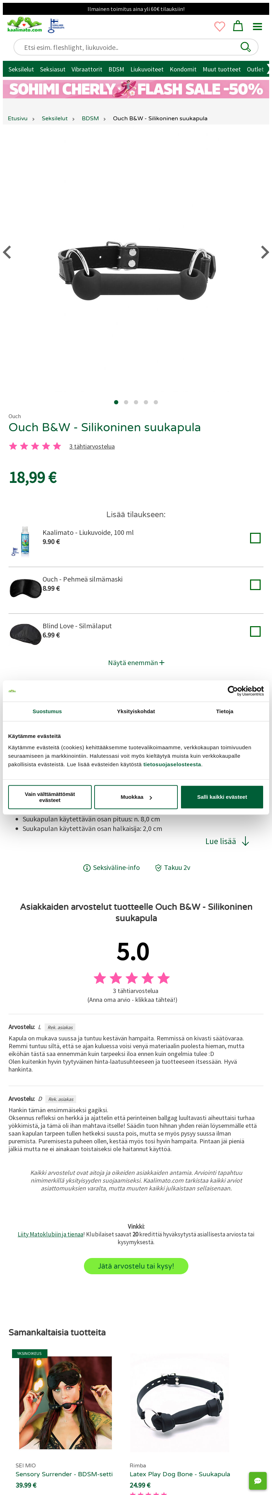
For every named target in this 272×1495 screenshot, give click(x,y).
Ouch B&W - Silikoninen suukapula (104, 427)
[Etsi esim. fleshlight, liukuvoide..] (139, 47)
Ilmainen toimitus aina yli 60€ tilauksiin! (136, 8)
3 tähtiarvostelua (92, 446)
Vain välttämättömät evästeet (50, 797)
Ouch (14, 416)
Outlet (255, 69)
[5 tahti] (57, 446)
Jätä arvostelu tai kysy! (136, 1266)
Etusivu (18, 118)
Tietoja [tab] (224, 711)
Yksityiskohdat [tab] (136, 711)
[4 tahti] (46, 446)
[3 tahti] (35, 446)
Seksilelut (21, 69)
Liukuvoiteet (147, 69)
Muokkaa (136, 797)
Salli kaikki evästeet (222, 797)
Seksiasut (53, 69)
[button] (245, 47)
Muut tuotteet (222, 69)
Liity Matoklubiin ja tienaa (50, 1234)
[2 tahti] (24, 446)
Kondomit (183, 69)
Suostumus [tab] (47, 711)
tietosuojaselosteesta (172, 764)
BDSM (116, 69)
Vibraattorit (87, 69)
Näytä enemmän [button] (136, 662)
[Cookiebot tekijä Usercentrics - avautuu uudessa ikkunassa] (233, 691)
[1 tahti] (13, 446)
